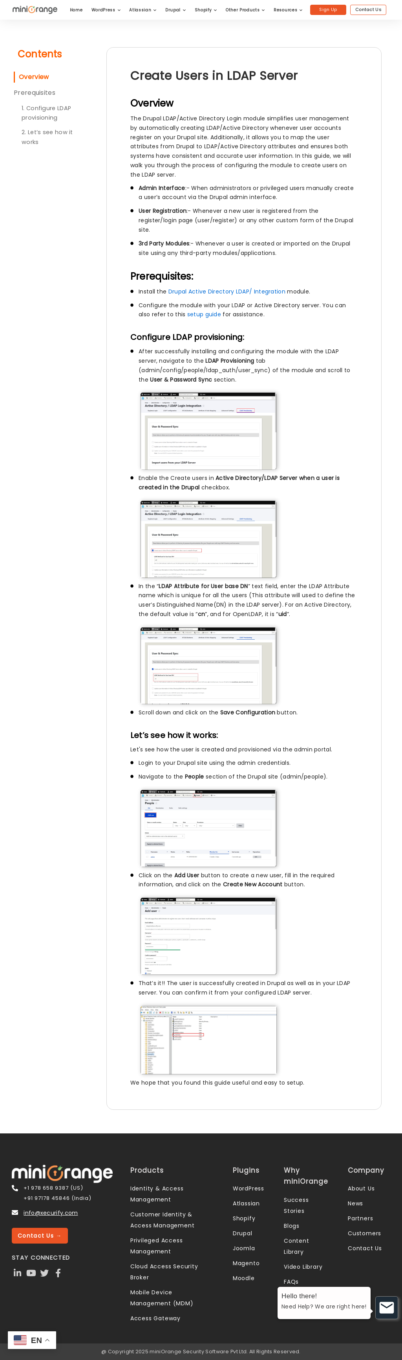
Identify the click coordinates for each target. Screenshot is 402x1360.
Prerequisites (34, 92)
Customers (364, 1233)
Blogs (292, 1226)
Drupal (175, 10)
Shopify (206, 10)
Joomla (244, 1248)
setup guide (204, 314)
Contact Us (368, 9)
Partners (360, 1218)
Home (76, 10)
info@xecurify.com (51, 1213)
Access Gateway (155, 1318)
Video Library (303, 1267)
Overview (34, 76)
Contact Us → (40, 1236)
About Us (361, 1188)
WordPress (106, 10)
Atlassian (143, 10)
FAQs (291, 1282)
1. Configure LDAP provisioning (46, 113)
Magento (246, 1263)
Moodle (244, 1278)
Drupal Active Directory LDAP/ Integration (227, 291)
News (355, 1203)
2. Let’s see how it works (47, 137)
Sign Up (328, 9)
